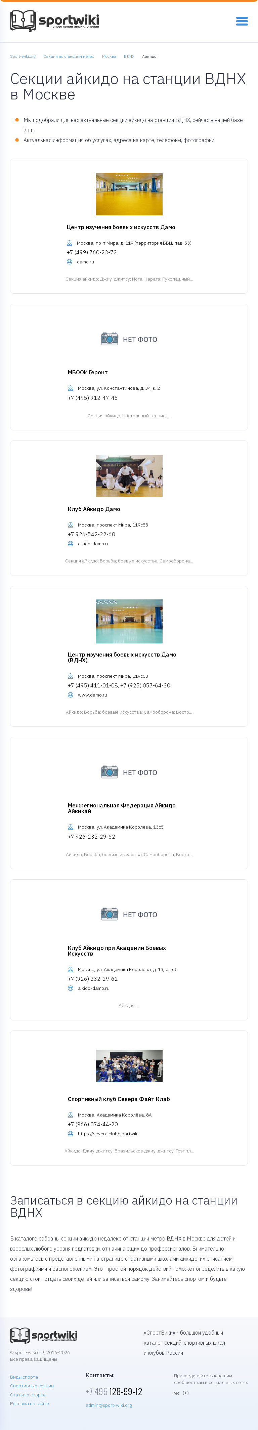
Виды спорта (24, 1377)
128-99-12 (114, 1391)
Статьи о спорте (28, 1395)
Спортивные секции (32, 1386)
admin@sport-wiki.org (109, 1405)
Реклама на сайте (29, 1403)
